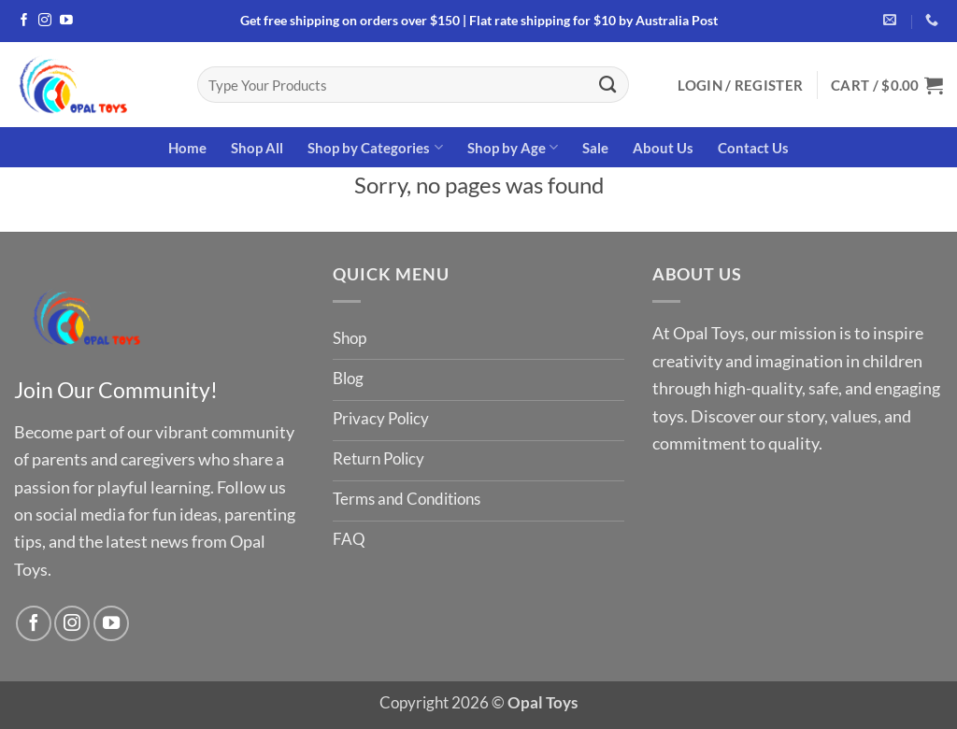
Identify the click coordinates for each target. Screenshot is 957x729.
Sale (595, 147)
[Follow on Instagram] (44, 21)
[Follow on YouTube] (66, 21)
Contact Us (753, 147)
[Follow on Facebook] (24, 21)
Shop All (257, 147)
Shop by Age (512, 147)
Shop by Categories (374, 147)
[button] (740, 85)
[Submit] (608, 84)
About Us (663, 147)
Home (187, 147)
